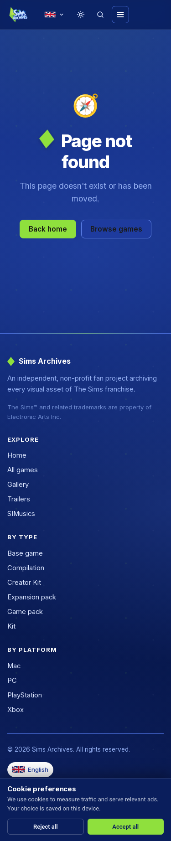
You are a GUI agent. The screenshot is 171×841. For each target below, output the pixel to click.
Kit (11, 626)
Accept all (125, 826)
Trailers (18, 499)
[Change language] (54, 15)
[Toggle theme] (80, 14)
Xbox (15, 710)
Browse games (116, 229)
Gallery (18, 484)
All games (22, 470)
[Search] (100, 14)
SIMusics (21, 514)
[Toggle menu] (120, 14)
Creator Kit (24, 582)
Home (16, 455)
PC (12, 680)
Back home (48, 229)
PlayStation (24, 695)
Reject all (45, 826)
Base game (25, 553)
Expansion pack (31, 597)
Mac (14, 666)
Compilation (25, 568)
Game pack (25, 612)
